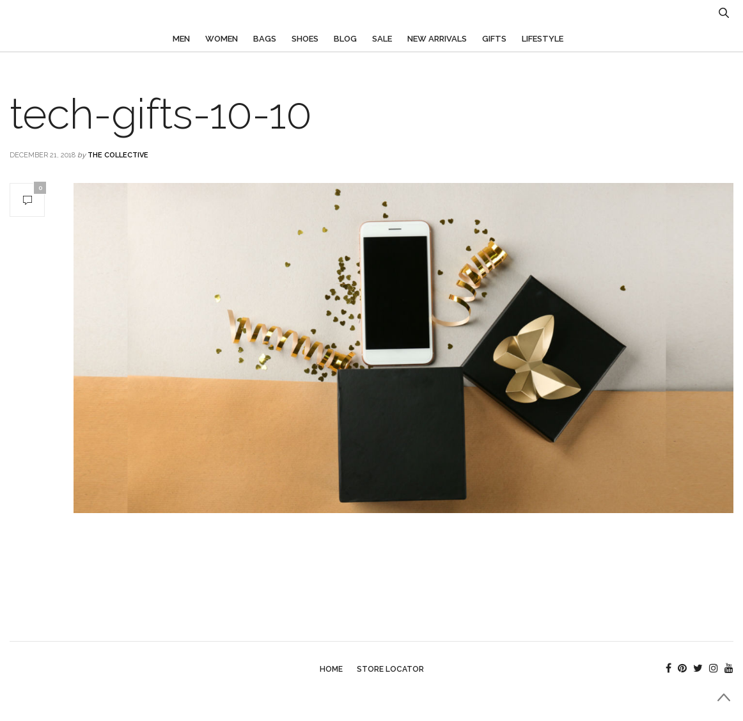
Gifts (494, 39)
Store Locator (390, 669)
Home (331, 669)
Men (181, 39)
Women (221, 39)
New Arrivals (437, 39)
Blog (345, 39)
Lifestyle (542, 39)
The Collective (118, 155)
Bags (264, 39)
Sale (382, 39)
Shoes (305, 39)
